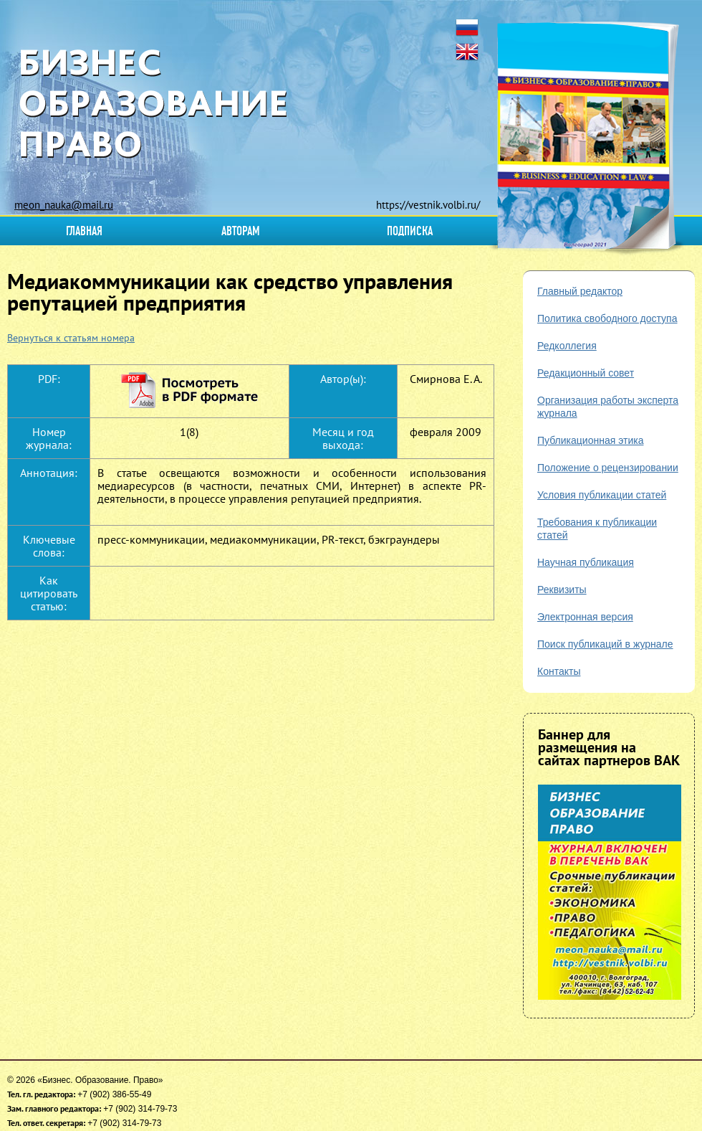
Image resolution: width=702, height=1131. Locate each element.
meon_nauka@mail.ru (63, 205)
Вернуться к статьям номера (71, 337)
